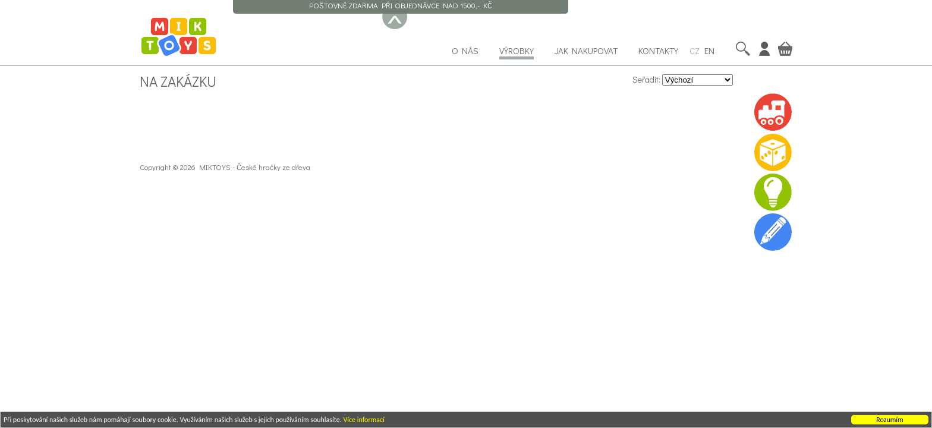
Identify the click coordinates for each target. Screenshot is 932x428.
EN (709, 50)
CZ (694, 50)
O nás (465, 50)
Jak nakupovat (586, 50)
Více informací (363, 420)
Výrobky (516, 50)
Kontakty (658, 50)
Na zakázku (178, 80)
